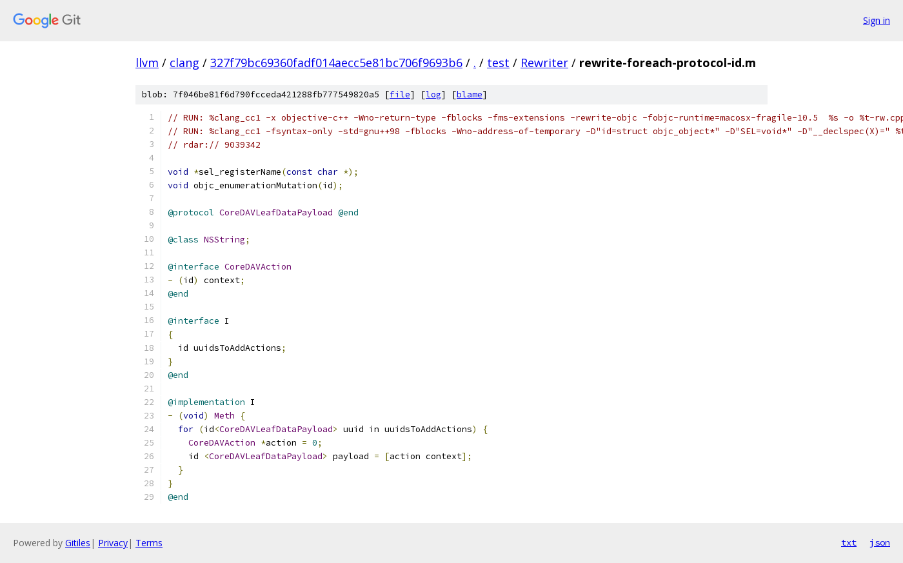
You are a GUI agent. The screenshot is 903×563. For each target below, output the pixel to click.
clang (184, 62)
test (498, 62)
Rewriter (544, 62)
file (400, 94)
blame (469, 94)
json (879, 542)
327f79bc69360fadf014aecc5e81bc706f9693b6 (336, 62)
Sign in (876, 20)
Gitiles (77, 543)
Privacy (113, 543)
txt (849, 542)
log (433, 94)
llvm (147, 62)
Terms (149, 543)
